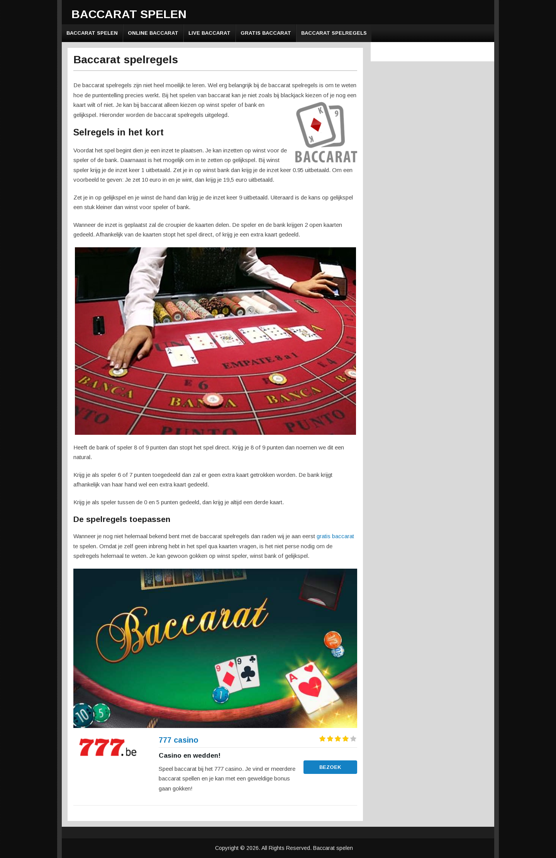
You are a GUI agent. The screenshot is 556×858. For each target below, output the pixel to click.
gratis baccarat (335, 536)
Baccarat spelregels (334, 33)
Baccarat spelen (128, 14)
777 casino (178, 740)
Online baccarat (153, 33)
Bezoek (330, 767)
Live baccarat (209, 33)
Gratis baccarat (266, 33)
